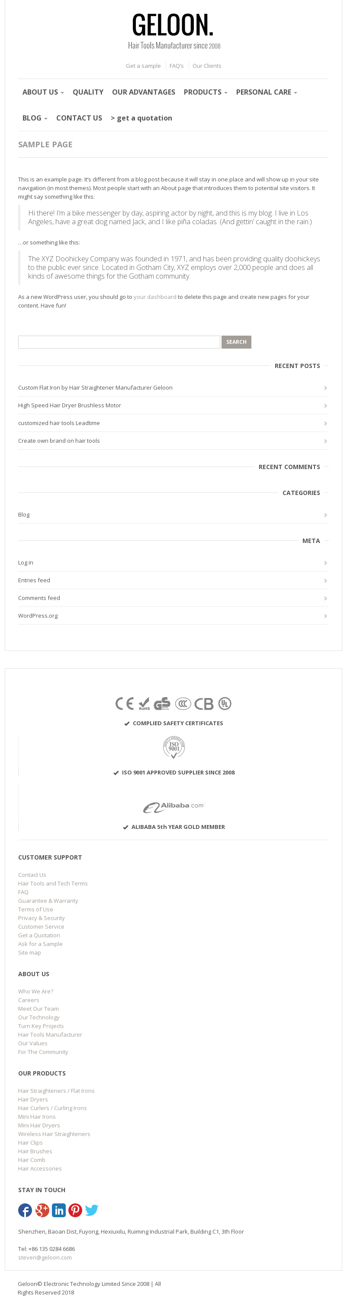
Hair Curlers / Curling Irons (52, 1108)
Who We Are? (35, 991)
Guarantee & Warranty (48, 900)
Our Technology (39, 1017)
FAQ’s (177, 66)
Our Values (33, 1043)
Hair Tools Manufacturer (50, 1034)
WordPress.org (38, 615)
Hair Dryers (33, 1099)
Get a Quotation (39, 935)
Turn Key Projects (41, 1026)
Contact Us (32, 875)
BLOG (35, 118)
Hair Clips (30, 1142)
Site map (29, 952)
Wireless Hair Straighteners (54, 1134)
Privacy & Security (41, 918)
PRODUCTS (206, 92)
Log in (25, 562)
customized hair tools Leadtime (59, 423)
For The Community (43, 1052)
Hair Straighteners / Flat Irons (56, 1091)
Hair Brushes (35, 1151)
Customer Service (41, 926)
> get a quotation (141, 118)
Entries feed (34, 580)
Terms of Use (35, 909)
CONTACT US (79, 118)
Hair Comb (31, 1160)
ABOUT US (43, 92)
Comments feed (39, 598)
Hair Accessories (40, 1168)
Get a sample (143, 66)
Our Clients (207, 66)
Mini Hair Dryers (39, 1125)
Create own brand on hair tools (59, 440)
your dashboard (155, 297)
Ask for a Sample (40, 944)
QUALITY (88, 92)
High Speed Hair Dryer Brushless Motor (69, 405)
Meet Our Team (38, 1008)
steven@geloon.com (45, 1257)
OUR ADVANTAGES (143, 92)
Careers (28, 1000)
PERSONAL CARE (266, 92)
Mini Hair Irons (37, 1116)
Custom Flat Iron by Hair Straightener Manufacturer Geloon (95, 387)
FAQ (23, 892)
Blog (23, 514)
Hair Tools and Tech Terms (53, 883)
